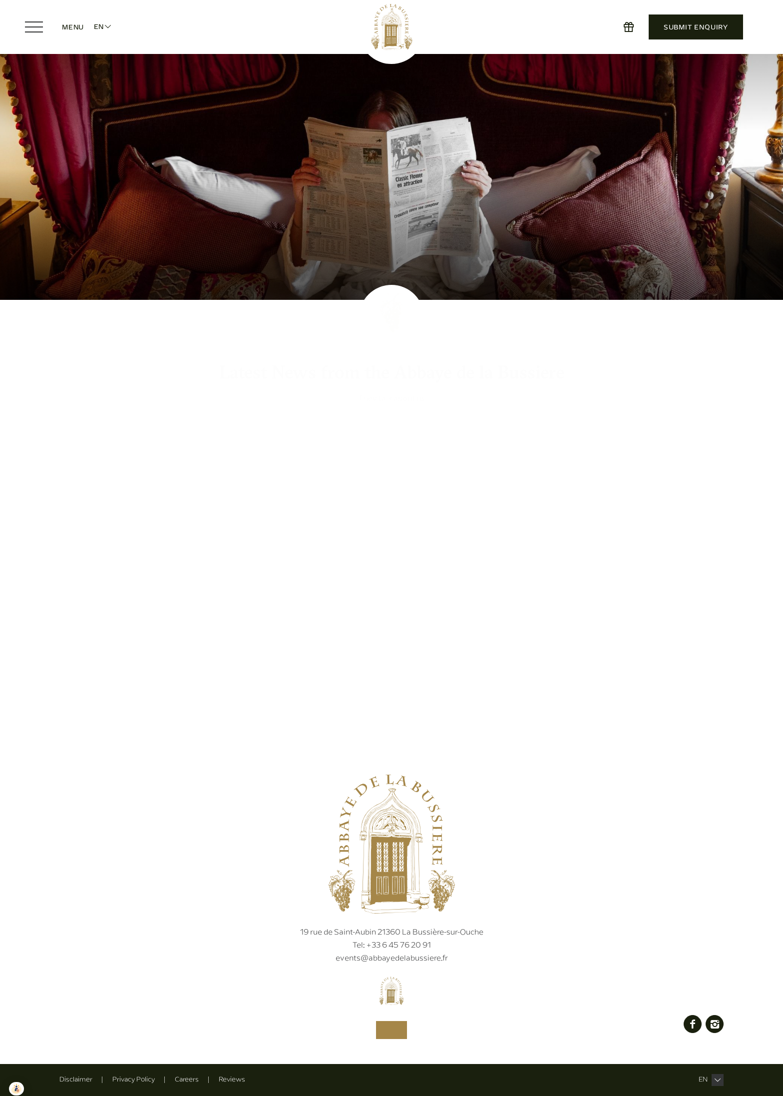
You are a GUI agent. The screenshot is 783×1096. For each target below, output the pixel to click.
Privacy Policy (133, 1079)
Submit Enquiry (696, 26)
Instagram (715, 1024)
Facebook (693, 1024)
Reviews (232, 1079)
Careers (187, 1079)
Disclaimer (75, 1079)
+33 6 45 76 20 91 (391, 945)
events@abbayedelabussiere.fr (391, 958)
